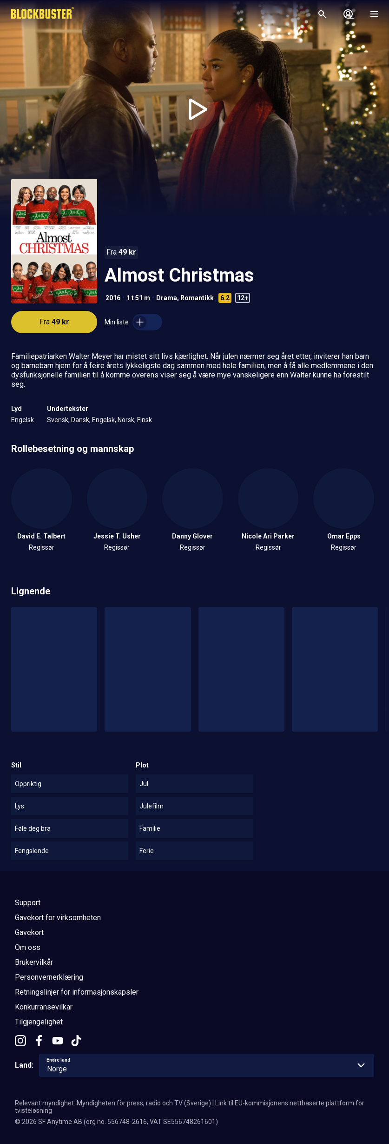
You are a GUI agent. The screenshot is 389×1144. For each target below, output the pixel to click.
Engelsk (22, 420)
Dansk (80, 420)
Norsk (126, 420)
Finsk (144, 420)
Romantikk (197, 298)
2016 (112, 298)
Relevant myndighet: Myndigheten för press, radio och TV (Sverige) (113, 1103)
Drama (166, 298)
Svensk (57, 420)
